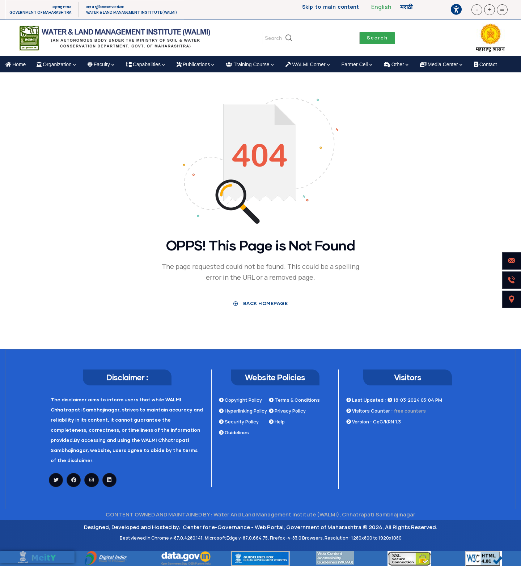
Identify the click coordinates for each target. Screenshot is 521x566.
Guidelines (234, 432)
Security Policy (239, 421)
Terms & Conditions (294, 400)
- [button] (476, 9)
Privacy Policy (287, 410)
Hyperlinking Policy (243, 410)
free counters (410, 410)
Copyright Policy (240, 400)
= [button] (502, 9)
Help (277, 421)
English (381, 7)
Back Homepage (260, 303)
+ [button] (490, 9)
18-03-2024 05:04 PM (414, 400)
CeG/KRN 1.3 (387, 421)
